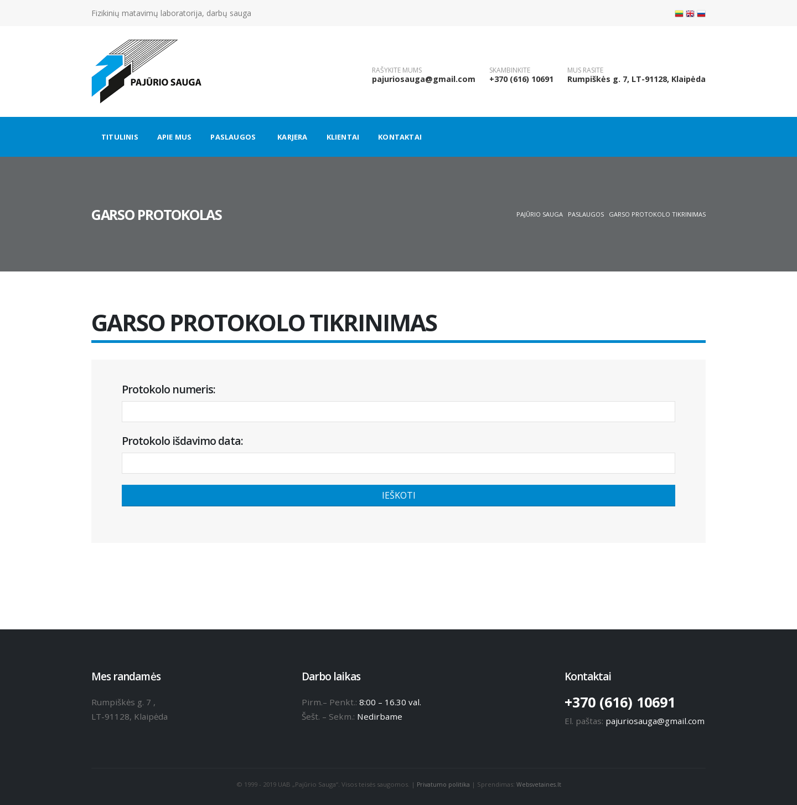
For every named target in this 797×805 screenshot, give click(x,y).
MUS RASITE (585, 70)
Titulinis (119, 137)
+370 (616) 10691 (521, 79)
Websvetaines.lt (539, 784)
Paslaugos (233, 137)
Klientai (343, 137)
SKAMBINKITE (509, 70)
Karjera (292, 137)
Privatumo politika (442, 784)
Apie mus (174, 137)
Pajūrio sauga (539, 214)
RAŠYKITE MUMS (397, 70)
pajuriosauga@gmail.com (423, 79)
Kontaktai (400, 137)
